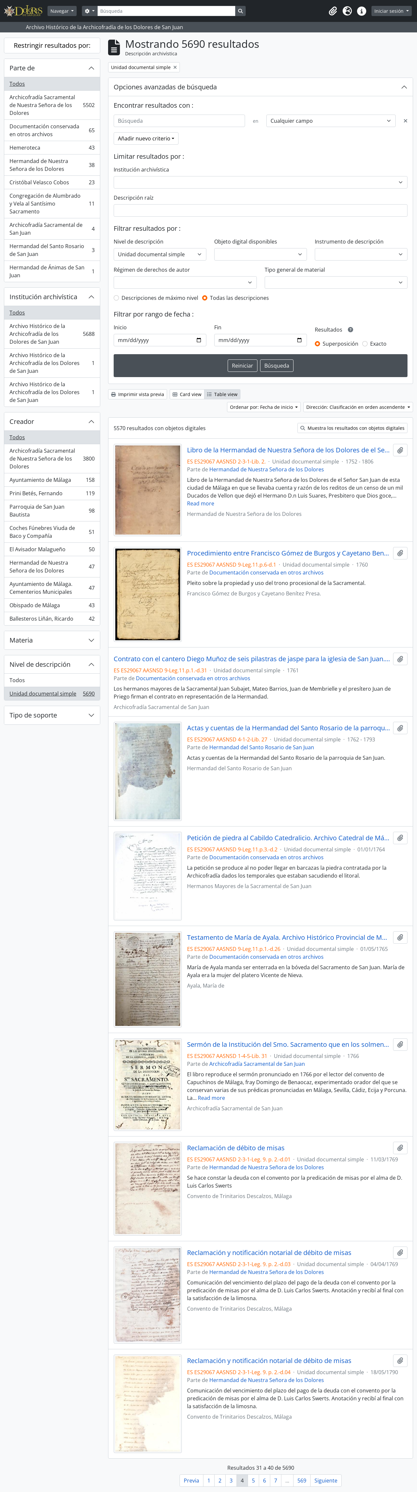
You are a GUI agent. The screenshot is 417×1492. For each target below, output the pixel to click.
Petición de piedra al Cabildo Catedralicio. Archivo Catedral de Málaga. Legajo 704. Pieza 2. (288, 838)
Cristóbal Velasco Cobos (52, 183)
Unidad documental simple (52, 695)
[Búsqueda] (166, 11)
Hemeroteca (52, 149)
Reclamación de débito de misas (236, 1148)
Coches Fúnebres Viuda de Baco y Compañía (52, 531)
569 (301, 1480)
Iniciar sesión (389, 11)
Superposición (340, 343)
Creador (21, 421)
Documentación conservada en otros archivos (52, 130)
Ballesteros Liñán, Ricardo (52, 620)
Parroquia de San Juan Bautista (52, 510)
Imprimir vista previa (137, 394)
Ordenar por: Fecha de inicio (262, 407)
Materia (21, 640)
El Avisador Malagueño (52, 550)
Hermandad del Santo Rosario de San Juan (52, 250)
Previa (191, 1480)
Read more (200, 503)
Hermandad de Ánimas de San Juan (52, 271)
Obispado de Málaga (52, 606)
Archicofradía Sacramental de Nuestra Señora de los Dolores (52, 105)
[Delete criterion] (406, 121)
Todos (17, 83)
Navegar (60, 11)
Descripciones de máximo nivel (160, 297)
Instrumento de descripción (349, 241)
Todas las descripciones (239, 297)
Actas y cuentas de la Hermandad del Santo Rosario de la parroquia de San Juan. (288, 728)
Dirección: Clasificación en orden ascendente (356, 407)
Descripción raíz (134, 197)
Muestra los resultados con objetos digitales (352, 428)
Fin (217, 327)
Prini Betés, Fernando (52, 494)
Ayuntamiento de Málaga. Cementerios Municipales (52, 587)
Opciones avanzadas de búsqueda (165, 86)
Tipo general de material (295, 269)
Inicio (120, 327)
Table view (222, 394)
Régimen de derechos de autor (152, 269)
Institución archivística (43, 296)
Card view (187, 394)
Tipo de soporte (33, 715)
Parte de (22, 68)
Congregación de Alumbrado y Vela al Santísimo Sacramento (52, 203)
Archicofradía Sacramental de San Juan (52, 228)
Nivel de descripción (39, 664)
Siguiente (325, 1480)
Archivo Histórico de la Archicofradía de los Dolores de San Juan (52, 333)
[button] (333, 11)
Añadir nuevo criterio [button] (144, 138)
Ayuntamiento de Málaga (52, 481)
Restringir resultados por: (52, 45)
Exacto (378, 343)
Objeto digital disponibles (245, 241)
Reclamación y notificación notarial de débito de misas (269, 1253)
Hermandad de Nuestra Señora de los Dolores (52, 165)
